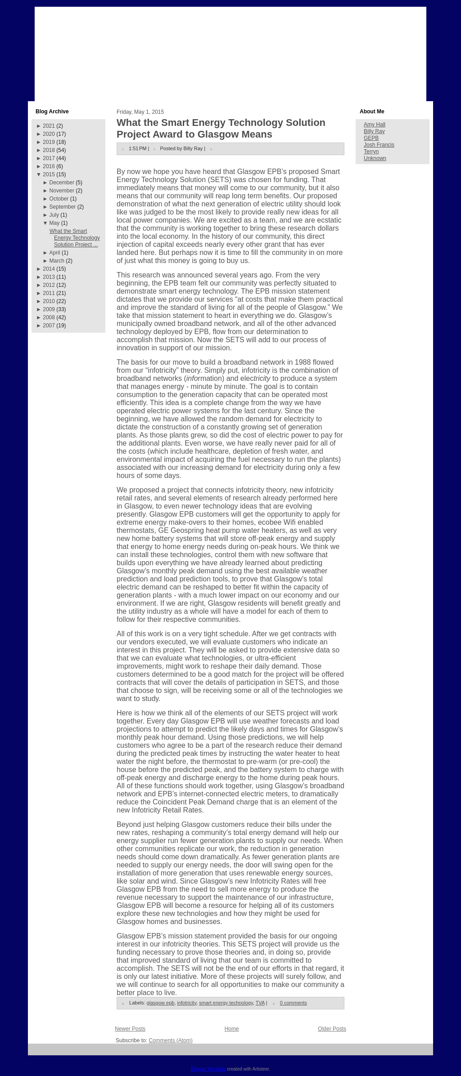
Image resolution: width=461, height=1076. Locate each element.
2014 (49, 269)
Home (232, 1029)
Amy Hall (374, 124)
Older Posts (332, 1029)
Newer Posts (130, 1029)
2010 (49, 301)
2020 (49, 134)
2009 (49, 309)
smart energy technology (226, 1002)
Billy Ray (374, 131)
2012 (49, 285)
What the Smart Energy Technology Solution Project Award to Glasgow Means (221, 128)
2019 (49, 142)
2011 (49, 293)
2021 (49, 126)
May (55, 223)
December (62, 182)
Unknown (375, 158)
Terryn (371, 151)
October (59, 199)
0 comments (293, 1002)
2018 (49, 150)
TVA (260, 1002)
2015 (49, 174)
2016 (49, 166)
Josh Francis (379, 145)
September (63, 207)
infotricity (187, 1002)
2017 (49, 158)
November (62, 191)
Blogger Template (208, 1069)
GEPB (371, 138)
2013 (49, 277)
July (54, 215)
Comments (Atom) (170, 1040)
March (57, 261)
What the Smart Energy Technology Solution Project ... (75, 238)
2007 (49, 325)
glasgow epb (161, 1002)
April (55, 253)
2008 (49, 317)
